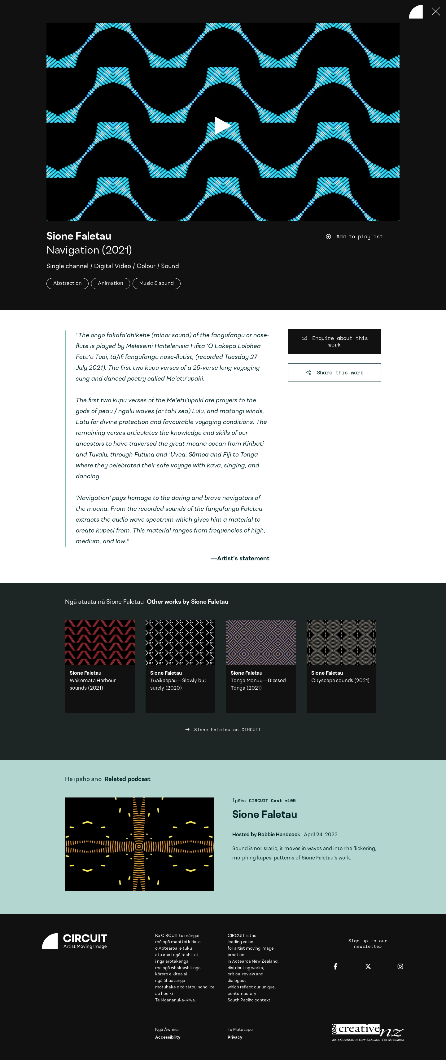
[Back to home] (416, 12)
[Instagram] (400, 966)
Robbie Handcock (279, 834)
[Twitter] (368, 966)
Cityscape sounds (332, 680)
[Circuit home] (78, 941)
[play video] (223, 126)
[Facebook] (335, 966)
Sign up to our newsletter (367, 943)
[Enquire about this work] (334, 341)
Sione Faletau (79, 237)
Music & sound (156, 283)
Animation (110, 283)
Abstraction (67, 283)
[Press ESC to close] (436, 12)
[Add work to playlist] (362, 236)
